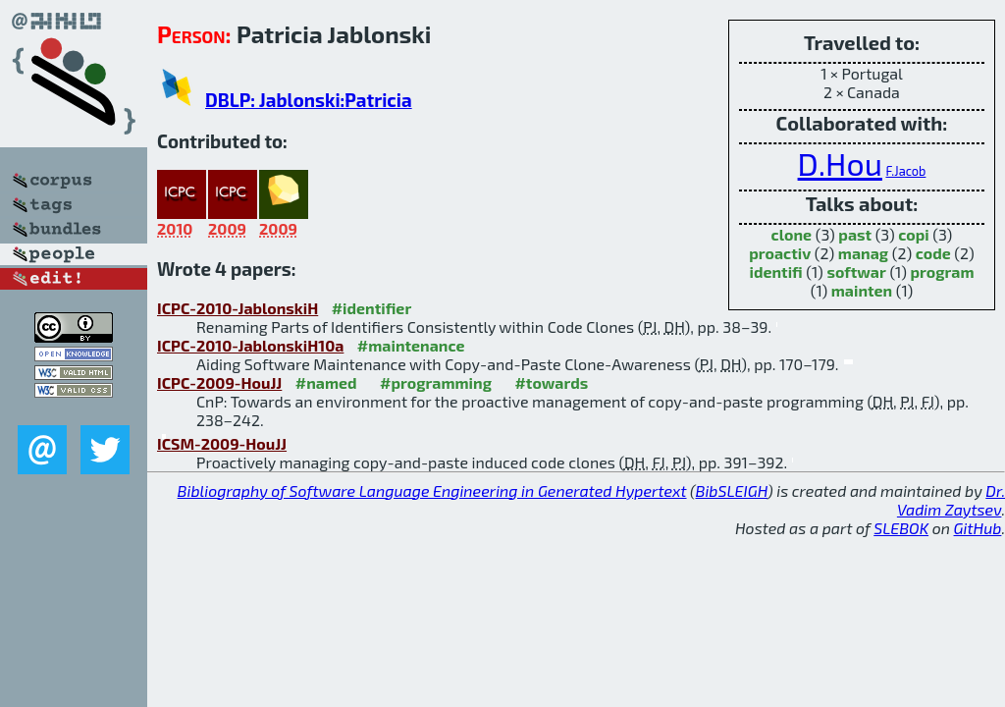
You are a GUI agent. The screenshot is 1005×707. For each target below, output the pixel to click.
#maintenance (411, 345)
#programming (436, 382)
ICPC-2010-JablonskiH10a (250, 345)
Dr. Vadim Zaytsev (951, 499)
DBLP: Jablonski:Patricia (308, 99)
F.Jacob (905, 171)
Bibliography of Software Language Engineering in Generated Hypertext (432, 490)
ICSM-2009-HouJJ (222, 443)
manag (863, 253)
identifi (775, 271)
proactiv (780, 253)
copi (913, 234)
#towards (551, 382)
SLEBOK (900, 527)
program (942, 271)
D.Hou (840, 163)
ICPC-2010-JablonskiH (237, 308)
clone (791, 234)
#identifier (372, 308)
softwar (855, 271)
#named (326, 382)
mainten (861, 290)
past (855, 234)
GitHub (978, 527)
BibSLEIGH (731, 490)
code (933, 253)
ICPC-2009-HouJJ (219, 382)
